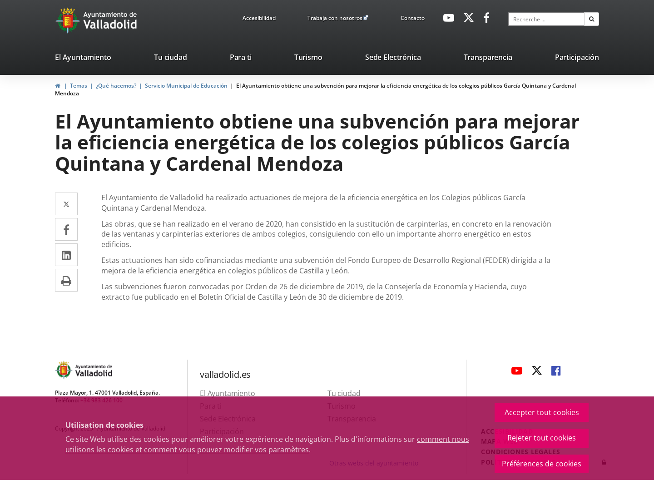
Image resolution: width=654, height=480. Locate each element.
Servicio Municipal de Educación (186, 85)
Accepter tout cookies (542, 412)
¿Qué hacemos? (116, 85)
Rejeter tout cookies (541, 438)
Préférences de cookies (541, 464)
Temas (78, 85)
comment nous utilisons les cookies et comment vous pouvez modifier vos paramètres (267, 444)
